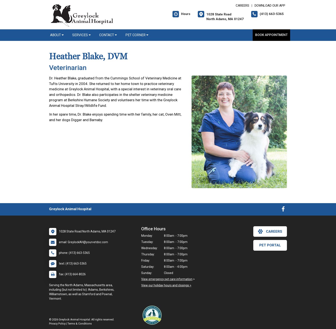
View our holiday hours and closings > (166, 285)
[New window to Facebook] (283, 210)
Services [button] (81, 35)
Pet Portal (270, 245)
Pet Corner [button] (136, 35)
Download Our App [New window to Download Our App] (270, 5)
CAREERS (242, 5)
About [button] (57, 35)
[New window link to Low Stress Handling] (153, 315)
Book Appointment (271, 35)
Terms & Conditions (80, 323)
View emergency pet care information (166, 279)
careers (270, 231)
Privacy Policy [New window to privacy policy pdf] (57, 323)
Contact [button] (108, 35)
